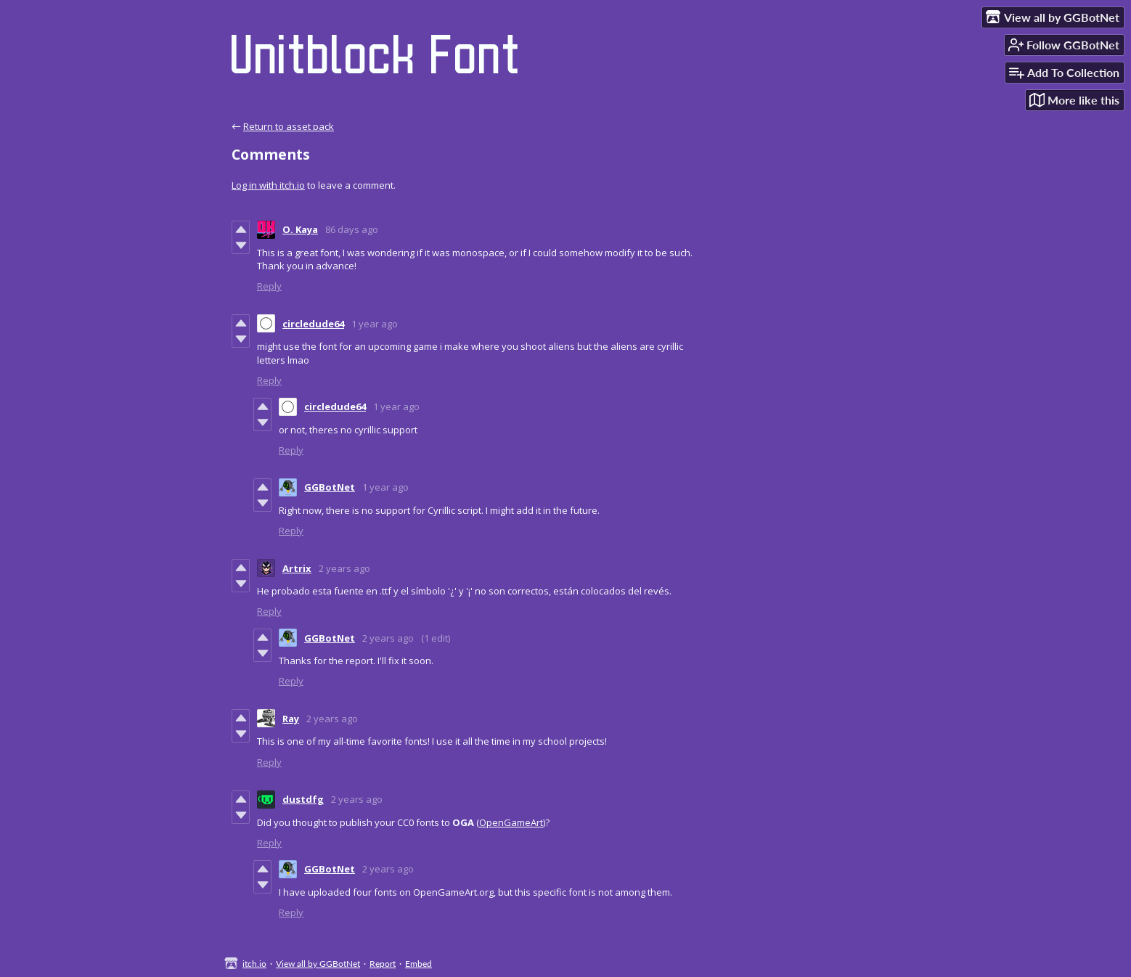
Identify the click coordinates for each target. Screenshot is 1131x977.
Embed (418, 963)
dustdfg (303, 799)
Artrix (296, 568)
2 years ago (344, 568)
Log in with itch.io (268, 185)
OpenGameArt (511, 822)
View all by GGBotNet (318, 963)
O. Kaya (300, 229)
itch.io (254, 963)
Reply (269, 286)
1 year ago (374, 323)
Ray (290, 718)
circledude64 (313, 323)
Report (382, 963)
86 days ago (351, 229)
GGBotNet (329, 487)
